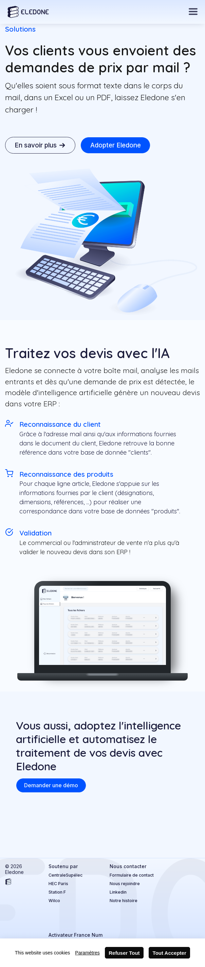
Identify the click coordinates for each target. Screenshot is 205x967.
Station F (57, 892)
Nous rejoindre (125, 883)
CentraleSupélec (65, 875)
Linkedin (118, 892)
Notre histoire (123, 900)
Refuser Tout (124, 953)
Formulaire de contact (132, 875)
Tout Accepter (169, 953)
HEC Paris (58, 883)
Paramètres (87, 952)
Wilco (54, 900)
